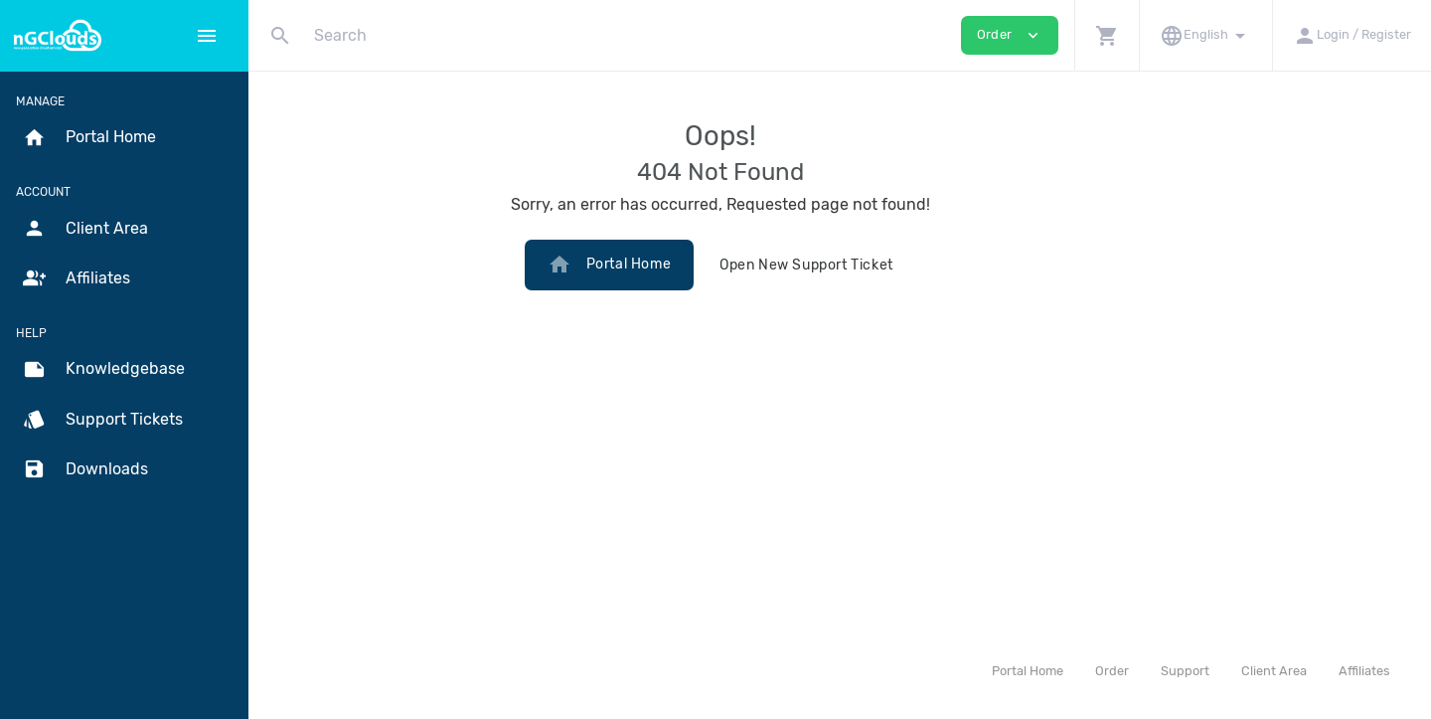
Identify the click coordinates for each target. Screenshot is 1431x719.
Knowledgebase (104, 370)
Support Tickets (103, 420)
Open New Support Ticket (926, 265)
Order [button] (1009, 35)
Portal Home (729, 264)
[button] (1106, 35)
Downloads (85, 469)
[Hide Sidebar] (207, 36)
